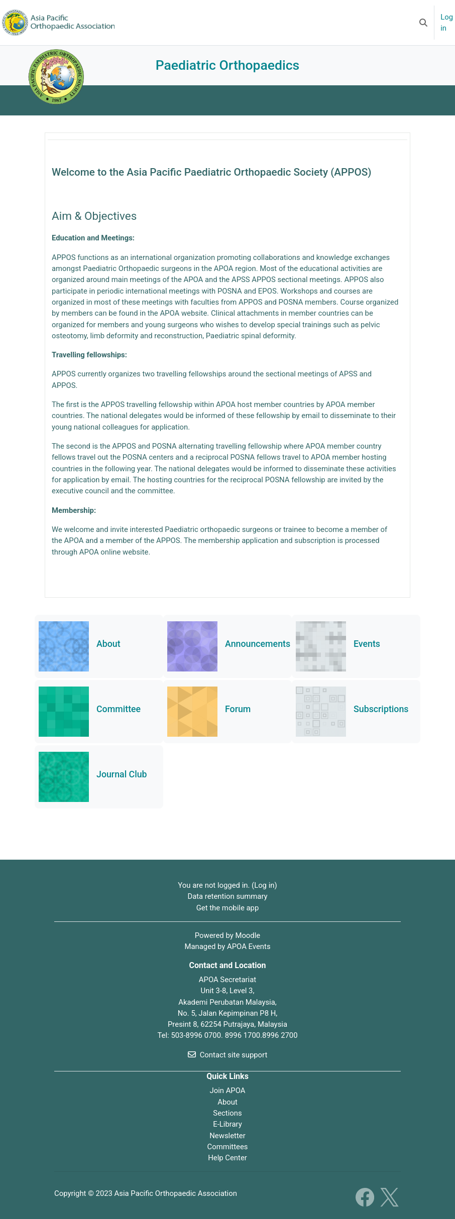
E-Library (227, 1124)
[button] (423, 22)
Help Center (227, 1157)
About (227, 1102)
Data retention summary (227, 896)
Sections (227, 1113)
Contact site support (228, 1054)
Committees (227, 1146)
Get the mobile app (227, 907)
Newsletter (227, 1135)
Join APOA (227, 1090)
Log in (446, 23)
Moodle (247, 935)
